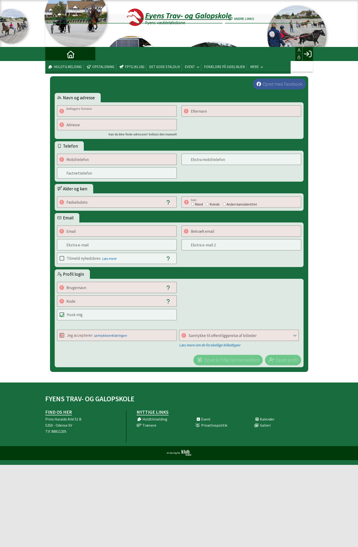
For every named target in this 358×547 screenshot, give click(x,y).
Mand (199, 204)
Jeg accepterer (97, 335)
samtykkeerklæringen (110, 335)
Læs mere (109, 258)
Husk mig (75, 314)
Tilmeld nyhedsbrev (91, 258)
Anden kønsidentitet (242, 204)
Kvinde (215, 204)
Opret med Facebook (282, 84)
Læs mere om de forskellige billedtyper (209, 345)
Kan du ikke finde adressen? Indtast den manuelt (143, 134)
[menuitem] (52, 54)
